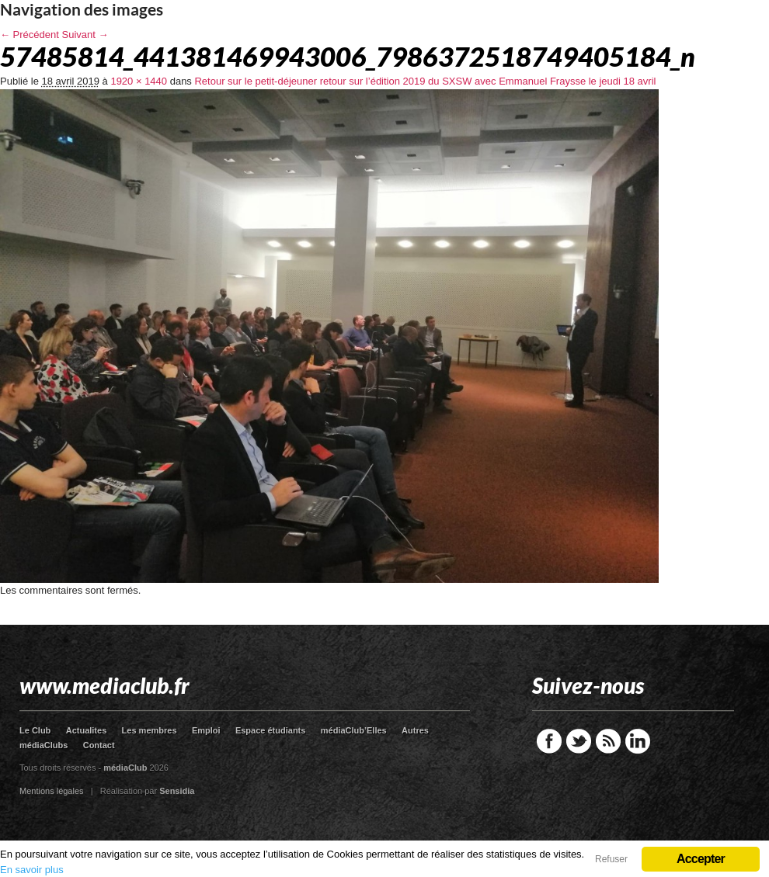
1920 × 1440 (138, 81)
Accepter (701, 858)
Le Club (34, 730)
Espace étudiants (270, 730)
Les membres (149, 730)
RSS (608, 741)
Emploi (206, 730)
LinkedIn (637, 741)
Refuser (611, 859)
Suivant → (85, 34)
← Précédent (29, 34)
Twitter (578, 741)
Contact (99, 745)
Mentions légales (51, 791)
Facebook (549, 741)
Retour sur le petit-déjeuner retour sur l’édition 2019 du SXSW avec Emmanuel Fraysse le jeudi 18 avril (425, 81)
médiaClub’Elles (354, 730)
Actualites (86, 730)
